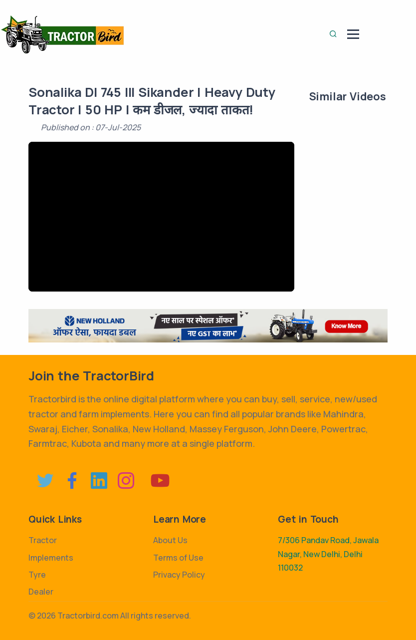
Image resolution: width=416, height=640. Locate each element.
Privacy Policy (179, 574)
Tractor (42, 540)
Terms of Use (178, 557)
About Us (170, 540)
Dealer (40, 591)
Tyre (37, 574)
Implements (50, 557)
